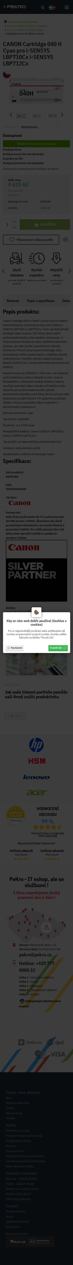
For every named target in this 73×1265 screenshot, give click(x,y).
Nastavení (14, 647)
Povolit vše (58, 647)
